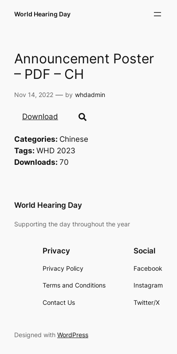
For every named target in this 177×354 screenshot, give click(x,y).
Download (40, 116)
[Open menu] (157, 14)
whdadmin (90, 94)
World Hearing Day (42, 14)
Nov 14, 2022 (33, 94)
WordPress (72, 334)
